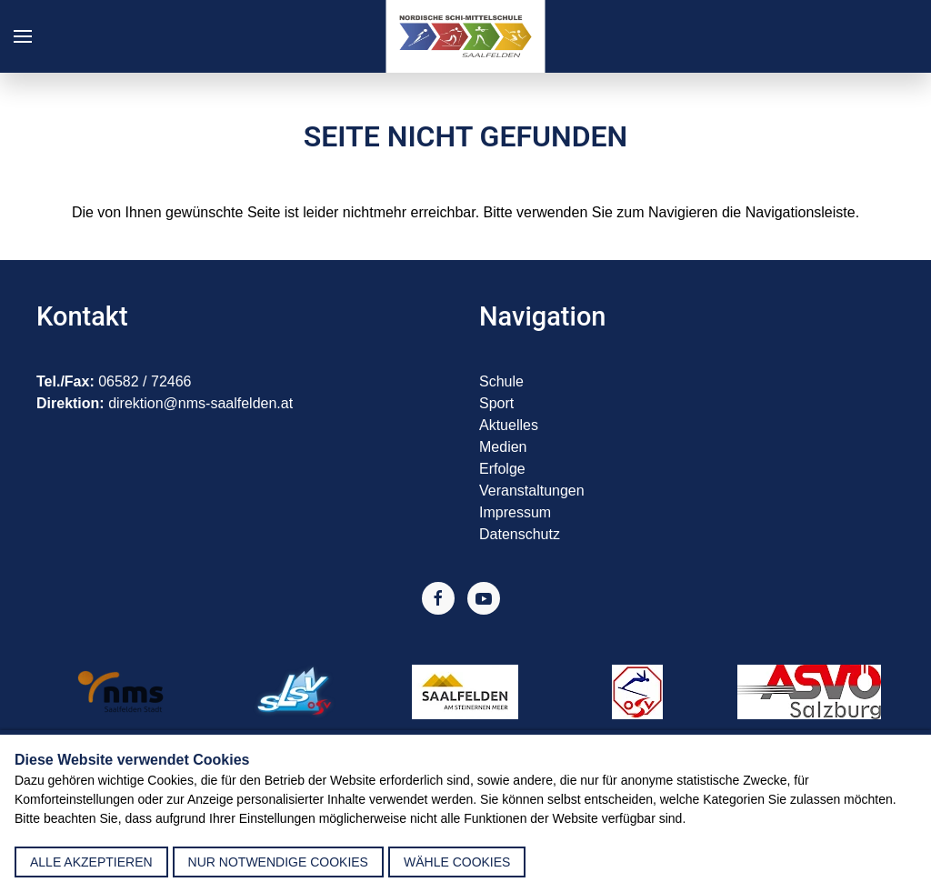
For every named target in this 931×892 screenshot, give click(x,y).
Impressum (515, 512)
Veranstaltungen (532, 490)
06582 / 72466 (144, 381)
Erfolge (502, 468)
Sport (496, 403)
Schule (501, 381)
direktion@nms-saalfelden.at (200, 403)
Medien (502, 447)
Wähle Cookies (457, 862)
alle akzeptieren (91, 862)
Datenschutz (519, 534)
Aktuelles (508, 425)
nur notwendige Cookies (278, 862)
